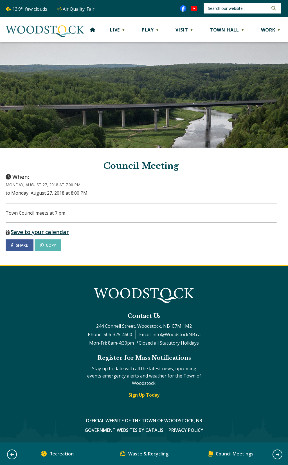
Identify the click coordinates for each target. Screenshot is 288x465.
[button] (273, 8)
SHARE (19, 245)
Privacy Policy (185, 430)
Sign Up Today (144, 395)
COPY (48, 245)
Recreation (57, 455)
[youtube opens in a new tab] (194, 8)
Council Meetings (230, 455)
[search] (237, 8)
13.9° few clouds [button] (29, 9)
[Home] (92, 30)
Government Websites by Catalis (124, 430)
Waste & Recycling (144, 455)
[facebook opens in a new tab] (183, 8)
